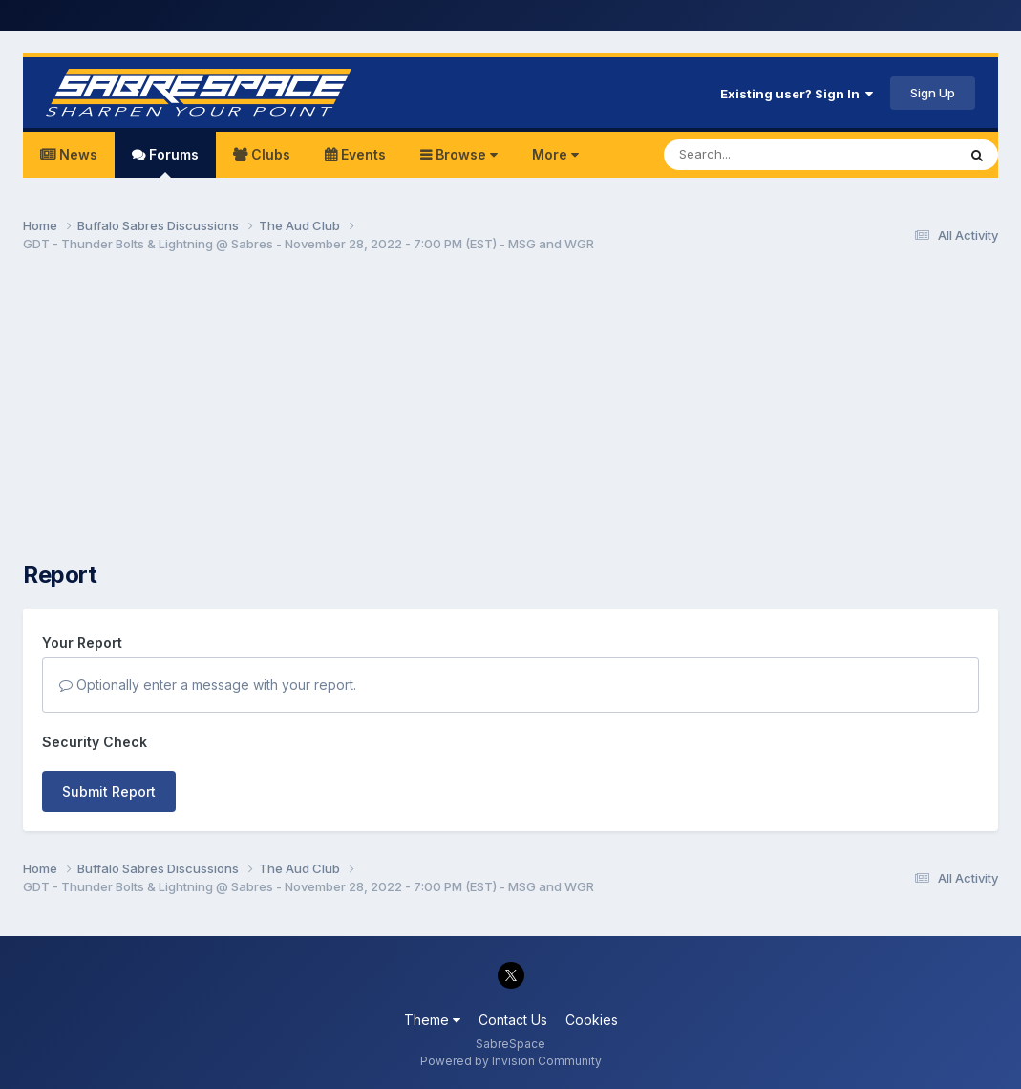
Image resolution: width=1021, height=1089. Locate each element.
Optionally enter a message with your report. (207, 684)
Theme (432, 1020)
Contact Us (513, 1020)
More (555, 154)
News (76, 154)
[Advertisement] (511, 416)
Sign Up (932, 92)
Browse (465, 154)
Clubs (268, 154)
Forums (172, 162)
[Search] (758, 154)
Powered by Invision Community (511, 1061)
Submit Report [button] (109, 791)
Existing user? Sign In (796, 93)
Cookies (591, 1020)
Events (361, 154)
